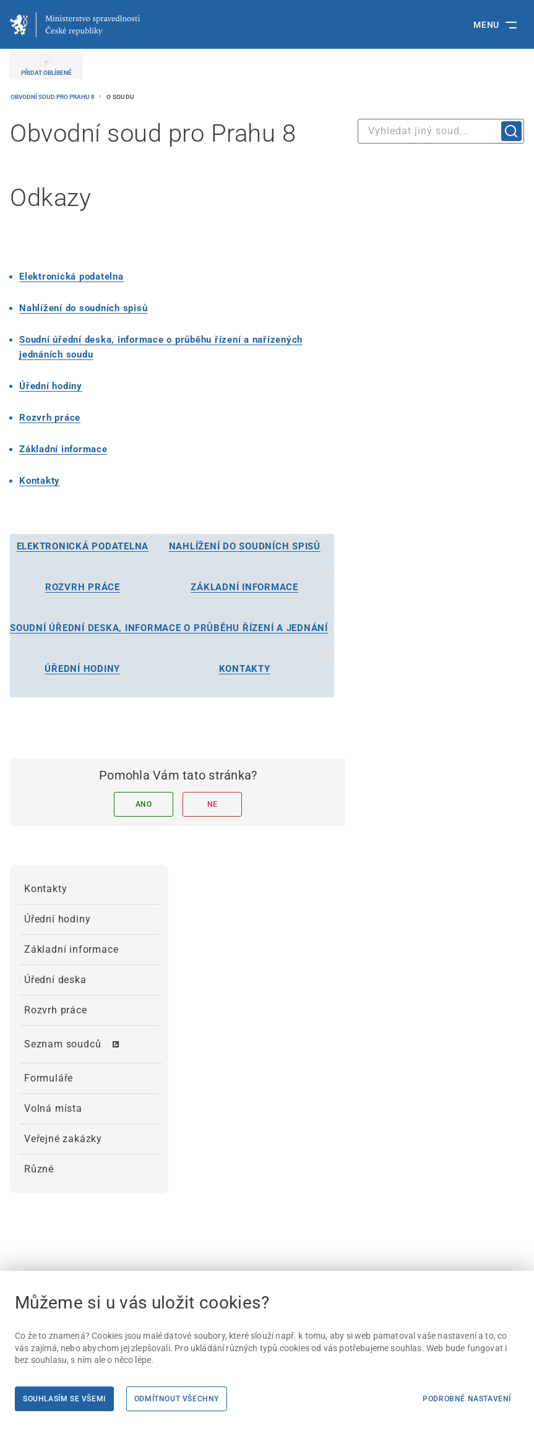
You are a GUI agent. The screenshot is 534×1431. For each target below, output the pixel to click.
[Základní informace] (63, 449)
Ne (212, 804)
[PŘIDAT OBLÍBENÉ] (46, 65)
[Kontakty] (39, 480)
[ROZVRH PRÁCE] (82, 587)
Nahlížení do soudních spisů (83, 308)
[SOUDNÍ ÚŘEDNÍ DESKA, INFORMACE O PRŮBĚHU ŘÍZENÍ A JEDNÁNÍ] (169, 628)
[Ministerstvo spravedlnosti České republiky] (75, 24)
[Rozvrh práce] (49, 417)
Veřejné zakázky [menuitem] (63, 1139)
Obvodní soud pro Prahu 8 (53, 96)
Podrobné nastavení (467, 1398)
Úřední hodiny (50, 386)
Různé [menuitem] (39, 1169)
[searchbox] (441, 131)
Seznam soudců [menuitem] (62, 1044)
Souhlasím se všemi (64, 1398)
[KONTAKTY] (244, 668)
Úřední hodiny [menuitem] (57, 919)
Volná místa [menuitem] (53, 1108)
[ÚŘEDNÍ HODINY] (82, 668)
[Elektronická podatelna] (71, 276)
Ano (144, 804)
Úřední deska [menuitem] (55, 980)
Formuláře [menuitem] (48, 1078)
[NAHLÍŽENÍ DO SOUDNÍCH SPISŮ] (245, 546)
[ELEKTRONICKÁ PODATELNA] (83, 546)
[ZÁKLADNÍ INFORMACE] (244, 587)
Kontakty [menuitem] (45, 889)
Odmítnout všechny (176, 1398)
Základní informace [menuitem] (71, 949)
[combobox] (441, 131)
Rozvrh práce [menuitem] (55, 1010)
